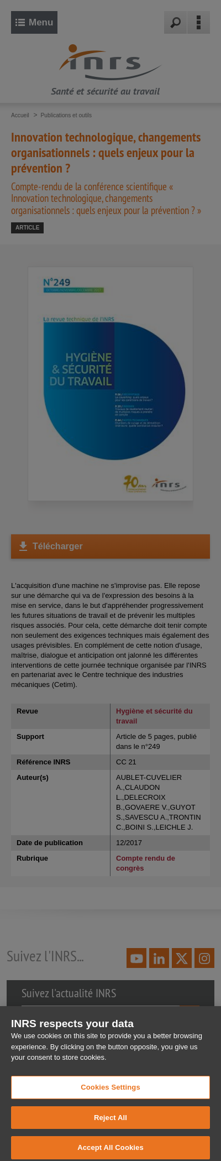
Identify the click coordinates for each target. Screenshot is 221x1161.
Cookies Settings (110, 1091)
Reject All (110, 1122)
